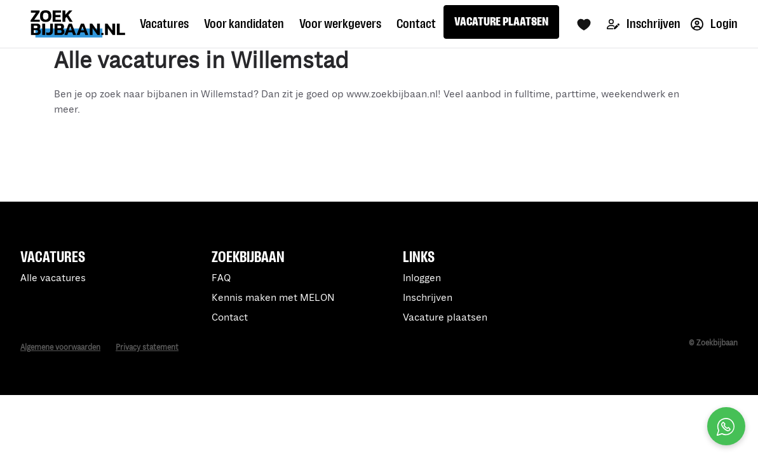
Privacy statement (147, 347)
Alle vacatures (53, 278)
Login (714, 24)
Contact (416, 23)
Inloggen (422, 278)
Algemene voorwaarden (60, 347)
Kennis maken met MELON (273, 298)
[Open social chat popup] (726, 426)
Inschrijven (643, 24)
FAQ (221, 278)
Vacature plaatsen (445, 318)
